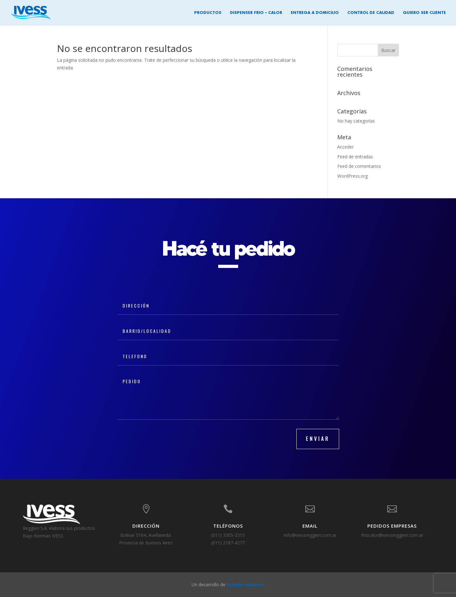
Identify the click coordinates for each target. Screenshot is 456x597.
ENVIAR (318, 438)
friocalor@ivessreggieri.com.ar (392, 535)
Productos (207, 13)
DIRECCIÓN (146, 526)
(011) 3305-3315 (228, 535)
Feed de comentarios (359, 166)
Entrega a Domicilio (315, 13)
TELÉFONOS (228, 526)
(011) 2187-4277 (228, 543)
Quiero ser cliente (424, 13)
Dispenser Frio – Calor (256, 13)
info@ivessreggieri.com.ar (310, 535)
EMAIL (310, 526)
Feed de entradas (355, 157)
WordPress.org (352, 176)
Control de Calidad (370, 13)
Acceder (345, 147)
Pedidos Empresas (392, 526)
